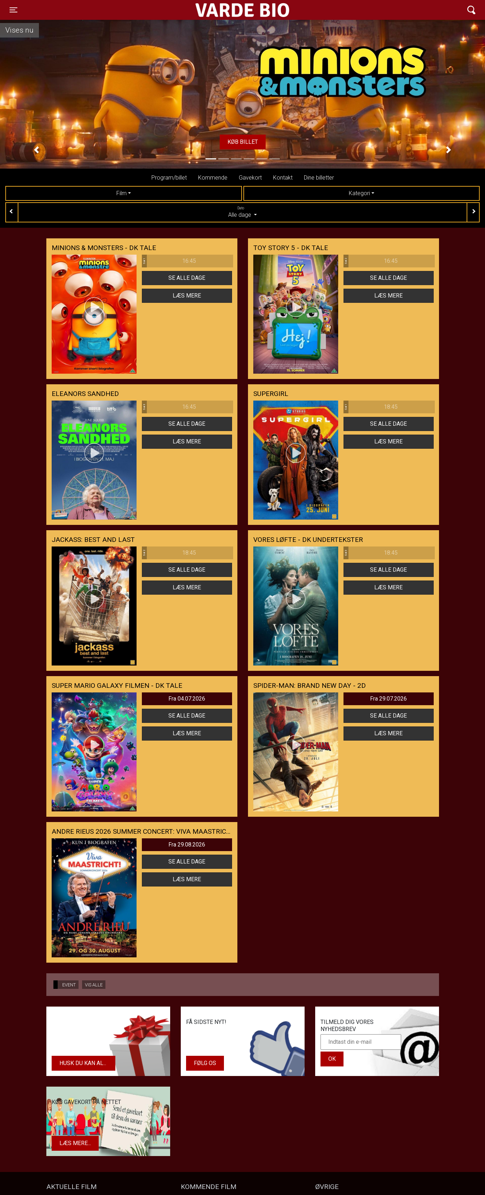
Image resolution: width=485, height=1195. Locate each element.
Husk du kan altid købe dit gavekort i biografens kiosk (87, 1063)
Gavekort (250, 177)
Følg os (205, 1063)
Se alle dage (186, 277)
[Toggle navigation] (13, 10)
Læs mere (187, 295)
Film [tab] (121, 193)
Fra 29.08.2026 (186, 844)
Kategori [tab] (359, 193)
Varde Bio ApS (215, 10)
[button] (36, 150)
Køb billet (242, 141)
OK (332, 1058)
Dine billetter (319, 177)
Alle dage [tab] (242, 211)
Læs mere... (75, 1143)
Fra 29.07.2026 (388, 698)
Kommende (212, 177)
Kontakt (283, 177)
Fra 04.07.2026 (186, 698)
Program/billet (169, 177)
